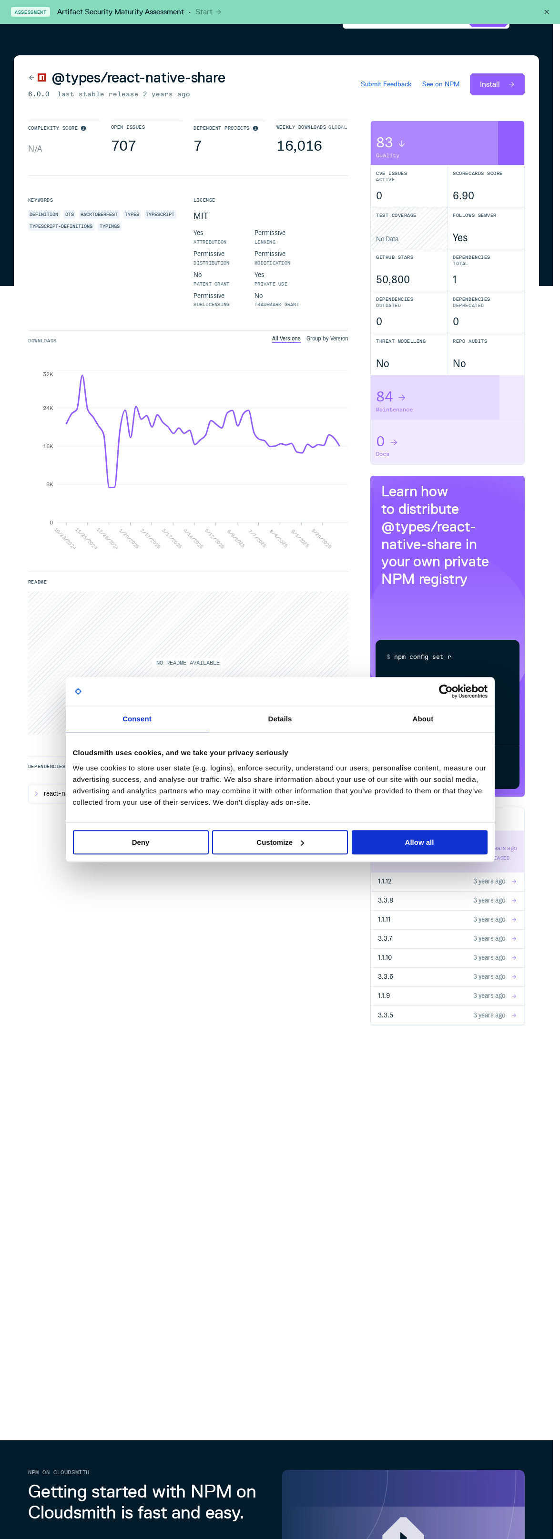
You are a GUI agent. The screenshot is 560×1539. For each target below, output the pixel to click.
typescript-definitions (61, 226)
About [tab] (423, 719)
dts (69, 214)
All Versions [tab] (286, 339)
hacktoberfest (99, 214)
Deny (141, 842)
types (132, 214)
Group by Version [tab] (327, 339)
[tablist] (310, 339)
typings (110, 226)
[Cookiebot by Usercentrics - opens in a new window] (446, 691)
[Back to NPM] (37, 77)
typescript (160, 214)
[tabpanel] (188, 460)
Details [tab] (280, 719)
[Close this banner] (546, 12)
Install (497, 84)
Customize (280, 842)
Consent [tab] (137, 719)
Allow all (419, 842)
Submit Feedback (386, 84)
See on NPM (440, 84)
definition (44, 214)
